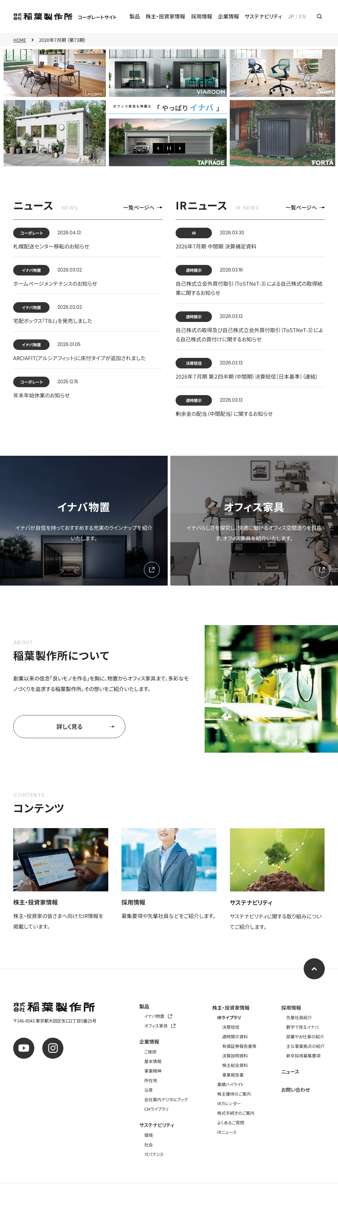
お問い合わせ (295, 1089)
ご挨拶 (150, 1052)
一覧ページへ (142, 207)
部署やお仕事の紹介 (305, 1036)
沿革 (148, 1090)
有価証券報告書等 (239, 1046)
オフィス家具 (159, 1026)
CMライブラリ (156, 1109)
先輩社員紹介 (299, 1017)
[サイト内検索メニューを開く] (319, 16)
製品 (134, 16)
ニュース (290, 1071)
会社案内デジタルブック (166, 1099)
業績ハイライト (230, 1084)
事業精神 (152, 1071)
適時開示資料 (235, 1036)
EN (302, 16)
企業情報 (228, 16)
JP (291, 16)
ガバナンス (154, 1154)
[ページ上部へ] (314, 968)
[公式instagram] (52, 1048)
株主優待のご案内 (234, 1094)
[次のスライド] (180, 148)
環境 (148, 1135)
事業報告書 (233, 1075)
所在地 (150, 1080)
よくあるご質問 (230, 1122)
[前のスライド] (158, 148)
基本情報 (152, 1061)
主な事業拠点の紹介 (305, 1046)
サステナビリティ (263, 16)
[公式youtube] (23, 1048)
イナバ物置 (158, 1016)
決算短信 (230, 1027)
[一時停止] (169, 148)
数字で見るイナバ (302, 1027)
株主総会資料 (235, 1065)
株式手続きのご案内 (235, 1113)
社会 (148, 1144)
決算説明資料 (235, 1055)
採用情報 (201, 16)
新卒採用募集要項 (303, 1055)
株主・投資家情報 (165, 16)
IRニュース (227, 1132)
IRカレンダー (229, 1103)
